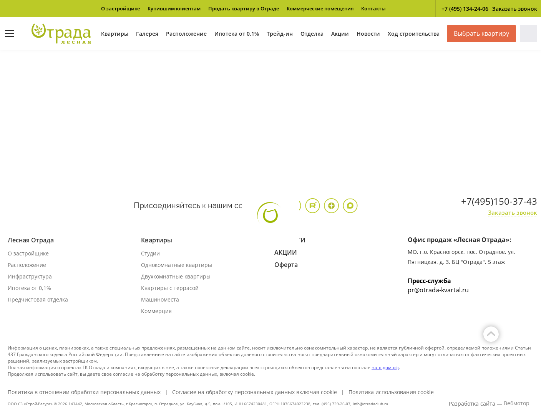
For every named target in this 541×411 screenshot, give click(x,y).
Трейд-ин (280, 33)
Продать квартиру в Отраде (243, 8)
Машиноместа (160, 299)
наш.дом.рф (385, 367)
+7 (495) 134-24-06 (464, 8)
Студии (150, 253)
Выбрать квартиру (481, 33)
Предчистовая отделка (38, 299)
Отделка (312, 33)
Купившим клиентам (174, 8)
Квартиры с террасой (170, 288)
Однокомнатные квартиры (176, 264)
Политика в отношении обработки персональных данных (84, 392)
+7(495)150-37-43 (499, 201)
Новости (368, 33)
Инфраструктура (30, 276)
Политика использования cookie (391, 392)
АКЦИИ (285, 252)
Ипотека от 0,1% (236, 33)
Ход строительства (414, 33)
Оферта (286, 264)
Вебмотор (516, 403)
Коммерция (156, 311)
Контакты (373, 8)
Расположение (186, 33)
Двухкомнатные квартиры (176, 276)
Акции (340, 33)
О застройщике (120, 8)
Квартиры (114, 33)
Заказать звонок (514, 8)
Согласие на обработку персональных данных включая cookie (254, 392)
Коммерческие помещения (320, 8)
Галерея (147, 33)
